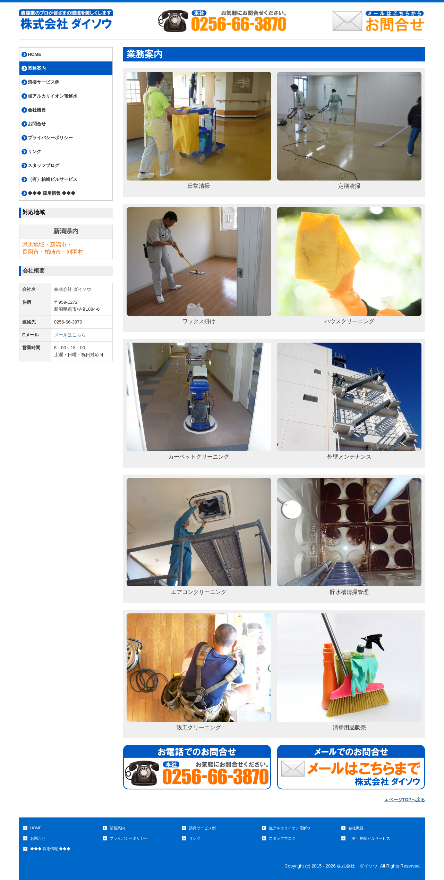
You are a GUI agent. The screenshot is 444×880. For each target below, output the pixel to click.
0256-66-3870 (68, 322)
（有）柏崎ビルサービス (52, 179)
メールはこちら (70, 334)
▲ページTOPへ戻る (404, 799)
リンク (34, 151)
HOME (34, 54)
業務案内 (37, 68)
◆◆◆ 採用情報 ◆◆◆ (51, 193)
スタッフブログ (43, 165)
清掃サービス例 (43, 82)
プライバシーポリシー (50, 137)
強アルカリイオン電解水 (52, 96)
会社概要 (37, 109)
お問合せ (37, 123)
